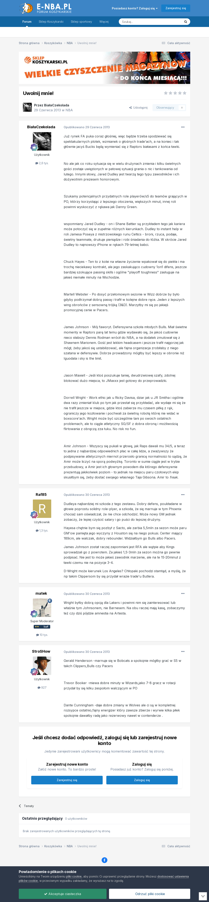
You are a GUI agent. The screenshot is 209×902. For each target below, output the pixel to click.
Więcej (104, 21)
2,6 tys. (42, 163)
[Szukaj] (140, 21)
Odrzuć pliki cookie (149, 894)
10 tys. (42, 635)
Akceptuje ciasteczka (62, 894)
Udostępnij (138, 107)
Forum (26, 23)
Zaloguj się (142, 780)
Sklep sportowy (81, 21)
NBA (69, 110)
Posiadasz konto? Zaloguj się (135, 8)
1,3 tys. (42, 530)
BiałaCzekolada (56, 105)
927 (42, 687)
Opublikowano (87, 127)
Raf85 (41, 494)
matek (41, 593)
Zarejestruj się (176, 8)
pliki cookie (74, 876)
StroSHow (41, 651)
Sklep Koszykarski (51, 21)
